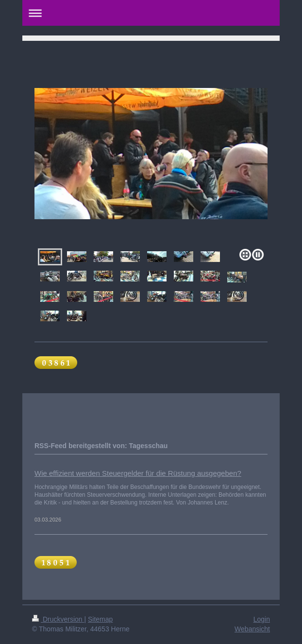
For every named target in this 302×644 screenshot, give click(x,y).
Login (261, 619)
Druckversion (58, 619)
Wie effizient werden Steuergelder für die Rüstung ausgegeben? (137, 473)
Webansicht (252, 629)
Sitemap (100, 619)
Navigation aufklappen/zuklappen (151, 12)
